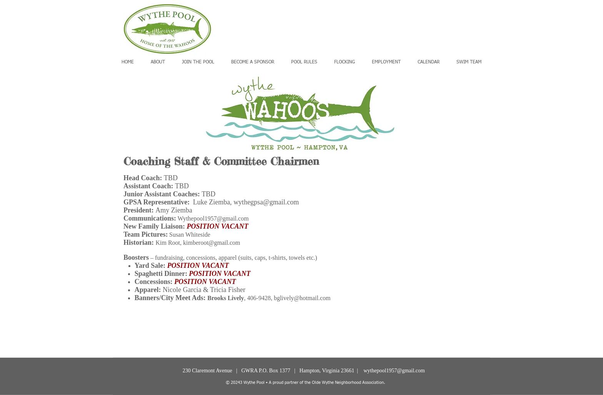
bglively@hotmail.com (302, 298)
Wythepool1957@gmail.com (213, 218)
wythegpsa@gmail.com (266, 202)
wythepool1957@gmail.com (394, 370)
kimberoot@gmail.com (211, 242)
